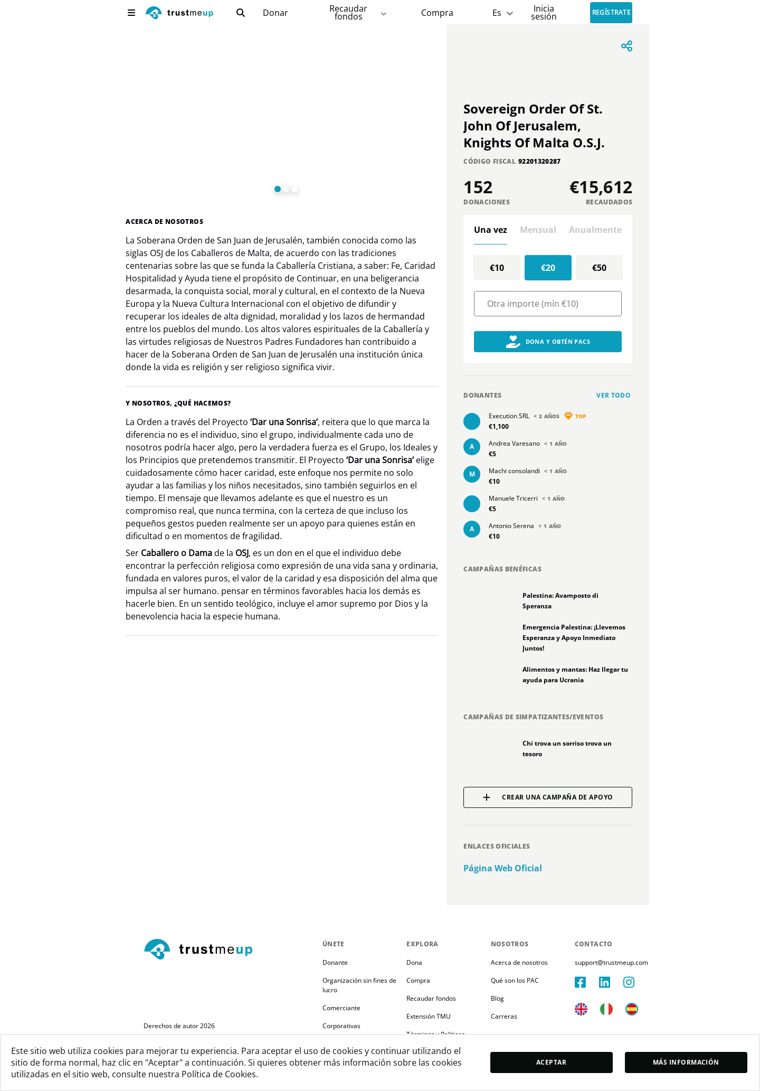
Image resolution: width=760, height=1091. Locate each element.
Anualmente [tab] (595, 230)
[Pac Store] (437, 13)
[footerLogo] (229, 950)
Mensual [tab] (538, 230)
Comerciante (341, 1007)
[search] (240, 12)
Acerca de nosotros (519, 962)
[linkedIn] (611, 982)
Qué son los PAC (515, 980)
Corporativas (341, 1025)
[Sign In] (544, 12)
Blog (497, 998)
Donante (335, 962)
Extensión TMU (428, 1016)
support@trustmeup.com (611, 962)
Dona (414, 962)
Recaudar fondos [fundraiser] (358, 12)
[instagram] (635, 982)
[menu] (131, 12)
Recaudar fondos (431, 998)
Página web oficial (502, 868)
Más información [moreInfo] (686, 1062)
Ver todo (613, 395)
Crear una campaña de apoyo (548, 797)
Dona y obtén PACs (548, 341)
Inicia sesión (544, 12)
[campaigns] (275, 13)
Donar (275, 13)
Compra (437, 13)
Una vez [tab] (490, 230)
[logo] (179, 14)
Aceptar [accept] (551, 1062)
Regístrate (611, 13)
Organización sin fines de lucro (360, 985)
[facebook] (587, 982)
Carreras (504, 1016)
